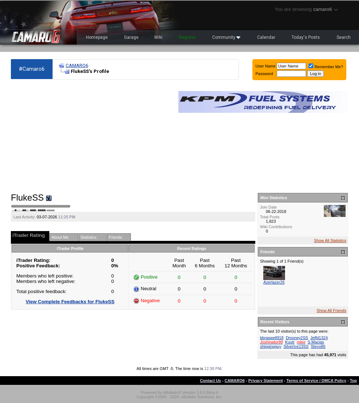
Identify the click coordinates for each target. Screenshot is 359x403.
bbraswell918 (272, 338)
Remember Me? (326, 67)
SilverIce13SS (296, 346)
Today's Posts (306, 37)
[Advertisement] (91, 136)
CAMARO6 (77, 65)
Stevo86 (318, 346)
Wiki (158, 37)
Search (344, 37)
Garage (131, 37)
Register (187, 37)
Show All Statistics (330, 240)
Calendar (266, 37)
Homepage (97, 37)
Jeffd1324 (319, 338)
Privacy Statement (265, 380)
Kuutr (289, 342)
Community (226, 37)
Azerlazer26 (274, 282)
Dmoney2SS (297, 338)
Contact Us (210, 380)
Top (353, 380)
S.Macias (316, 342)
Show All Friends (331, 310)
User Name (266, 66)
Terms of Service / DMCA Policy (316, 380)
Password (264, 73)
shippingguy (270, 346)
